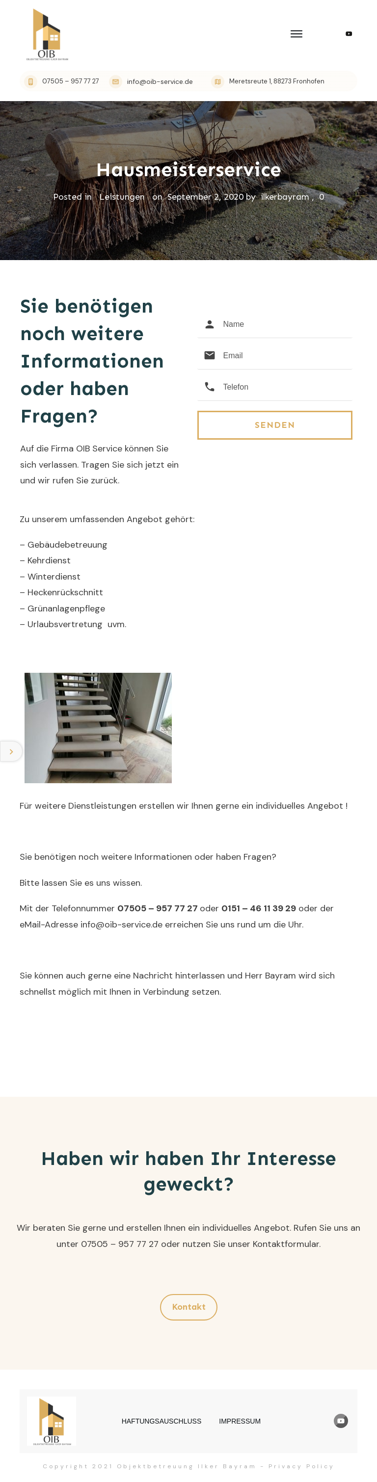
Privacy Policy (302, 1466)
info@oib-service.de (121, 924)
